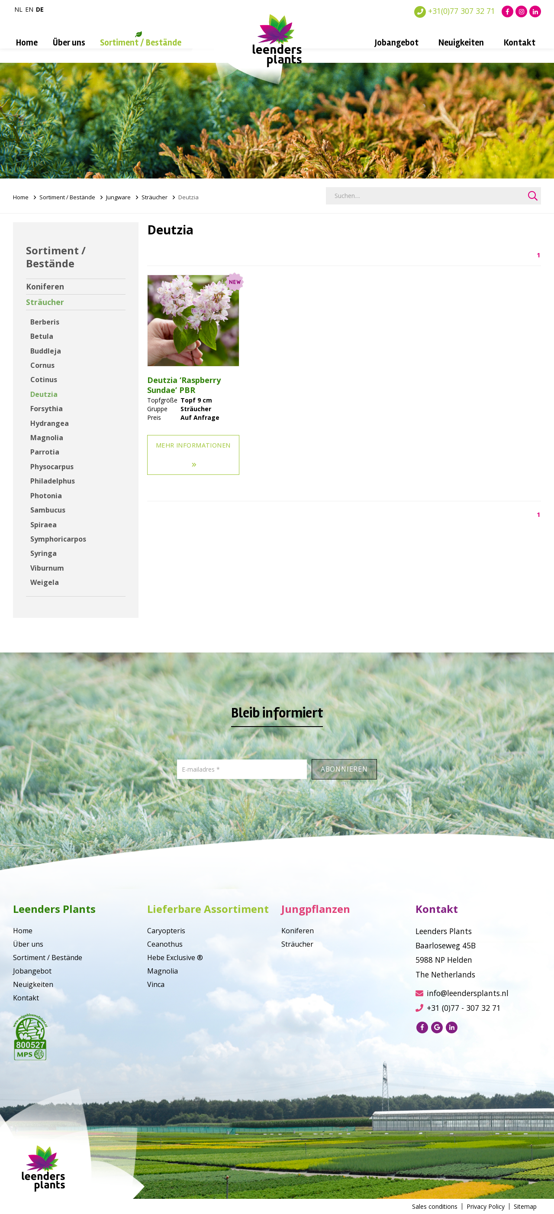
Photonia (46, 495)
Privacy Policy (486, 1206)
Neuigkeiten (461, 42)
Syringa (43, 553)
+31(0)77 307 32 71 (454, 11)
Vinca (155, 984)
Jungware (118, 197)
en (29, 9)
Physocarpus (52, 466)
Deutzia (44, 394)
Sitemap (525, 1206)
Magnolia (46, 437)
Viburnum (47, 568)
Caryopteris (166, 930)
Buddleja (45, 351)
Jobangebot (397, 42)
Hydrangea (49, 423)
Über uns (69, 42)
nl (18, 9)
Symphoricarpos (58, 539)
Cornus (42, 365)
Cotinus (43, 379)
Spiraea (43, 524)
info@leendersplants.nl (462, 993)
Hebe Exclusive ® (175, 957)
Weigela (44, 582)
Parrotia (44, 452)
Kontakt (519, 42)
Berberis (44, 322)
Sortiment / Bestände (140, 42)
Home (27, 42)
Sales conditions (434, 1206)
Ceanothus (165, 944)
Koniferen (45, 286)
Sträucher (154, 197)
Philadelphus (52, 481)
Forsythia (46, 408)
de (40, 9)
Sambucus (47, 510)
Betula (41, 336)
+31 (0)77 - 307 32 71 (458, 1008)
